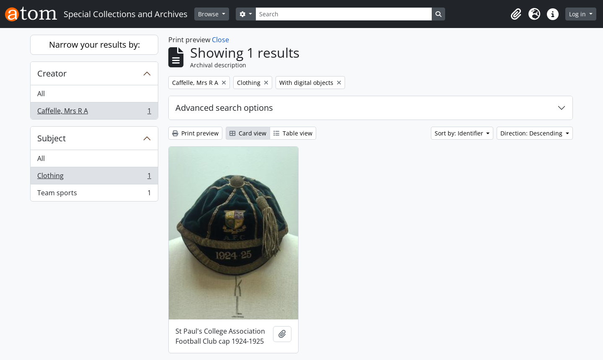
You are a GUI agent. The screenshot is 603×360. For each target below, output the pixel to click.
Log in (578, 14)
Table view (292, 133)
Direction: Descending (532, 133)
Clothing (94, 177)
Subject (51, 138)
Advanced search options (224, 107)
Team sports (94, 194)
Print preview (195, 133)
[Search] (343, 14)
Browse (209, 14)
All (41, 93)
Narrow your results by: (94, 44)
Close (220, 39)
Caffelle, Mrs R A (94, 112)
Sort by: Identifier (460, 133)
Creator (52, 73)
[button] (516, 14)
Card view (247, 133)
